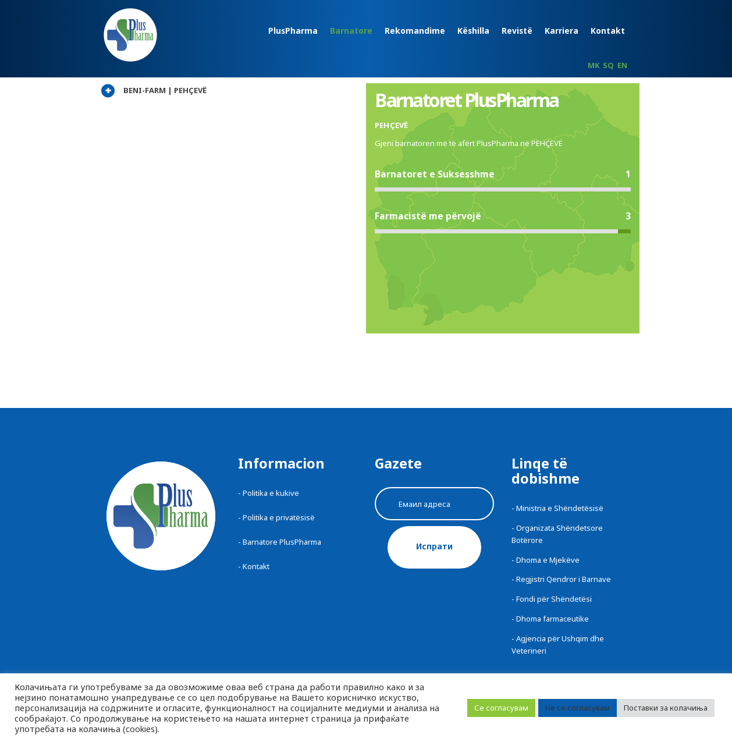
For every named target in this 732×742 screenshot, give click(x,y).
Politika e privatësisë (279, 517)
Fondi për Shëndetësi (554, 599)
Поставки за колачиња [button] (666, 707)
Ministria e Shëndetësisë (559, 508)
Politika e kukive (271, 493)
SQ (608, 65)
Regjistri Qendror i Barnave (563, 579)
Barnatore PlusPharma (282, 542)
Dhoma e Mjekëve (548, 560)
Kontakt (256, 566)
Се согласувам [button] (501, 707)
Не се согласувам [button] (577, 707)
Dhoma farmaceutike (552, 618)
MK (593, 65)
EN (622, 65)
